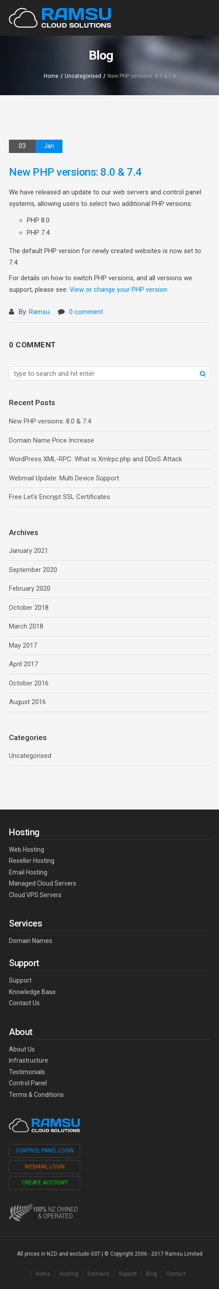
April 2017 (23, 664)
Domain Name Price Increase (51, 440)
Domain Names (30, 940)
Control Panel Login (45, 1151)
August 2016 (27, 702)
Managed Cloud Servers (42, 883)
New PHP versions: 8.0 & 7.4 (50, 421)
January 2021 (28, 551)
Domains (98, 1274)
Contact (176, 1274)
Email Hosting (28, 872)
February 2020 (29, 588)
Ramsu (39, 312)
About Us (22, 1049)
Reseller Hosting (31, 860)
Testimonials (27, 1072)
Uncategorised (83, 76)
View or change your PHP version (118, 290)
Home (51, 76)
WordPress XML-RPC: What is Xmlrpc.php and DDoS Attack (95, 459)
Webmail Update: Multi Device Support (64, 478)
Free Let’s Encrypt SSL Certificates (59, 497)
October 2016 (29, 683)
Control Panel (28, 1083)
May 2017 (23, 645)
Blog (151, 1274)
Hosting (69, 1274)
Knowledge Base (32, 991)
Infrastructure (28, 1060)
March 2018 (26, 626)
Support (20, 980)
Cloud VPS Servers (35, 894)
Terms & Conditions (36, 1094)
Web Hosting (26, 849)
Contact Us (24, 1003)
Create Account (45, 1183)
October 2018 (29, 608)
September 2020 (33, 570)
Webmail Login (45, 1167)
